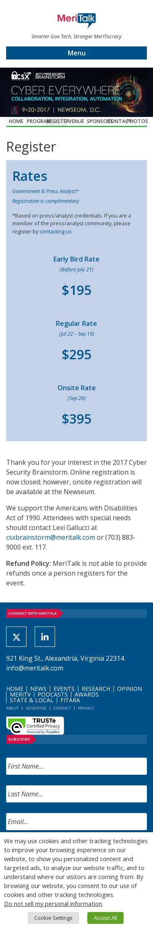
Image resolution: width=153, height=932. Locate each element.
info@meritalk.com (34, 668)
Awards (87, 694)
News (38, 688)
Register (57, 121)
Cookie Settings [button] (53, 917)
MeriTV (20, 694)
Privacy (86, 708)
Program (37, 121)
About (12, 708)
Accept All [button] (105, 917)
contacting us (56, 231)
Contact (117, 121)
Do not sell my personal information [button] (53, 903)
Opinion (129, 688)
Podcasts (53, 694)
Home (16, 121)
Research (96, 688)
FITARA (70, 700)
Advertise (36, 708)
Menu (77, 52)
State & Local (31, 700)
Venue (76, 121)
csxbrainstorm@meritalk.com (50, 537)
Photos (137, 121)
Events (64, 688)
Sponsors (96, 121)
